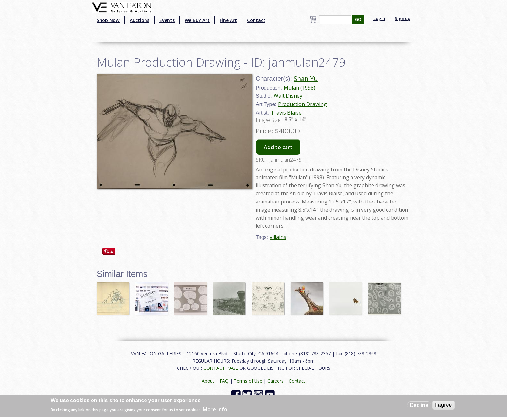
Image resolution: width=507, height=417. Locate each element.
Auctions (139, 20)
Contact (256, 20)
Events (167, 20)
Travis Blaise (286, 112)
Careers (275, 381)
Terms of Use (248, 381)
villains (278, 237)
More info (215, 409)
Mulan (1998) (299, 87)
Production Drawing (302, 104)
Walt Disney (288, 95)
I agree (443, 405)
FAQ (224, 381)
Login (379, 18)
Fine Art (228, 20)
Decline (419, 405)
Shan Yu (306, 78)
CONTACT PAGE (220, 368)
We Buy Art (197, 20)
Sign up (402, 18)
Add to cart (278, 147)
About (208, 381)
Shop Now (108, 20)
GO (358, 19)
